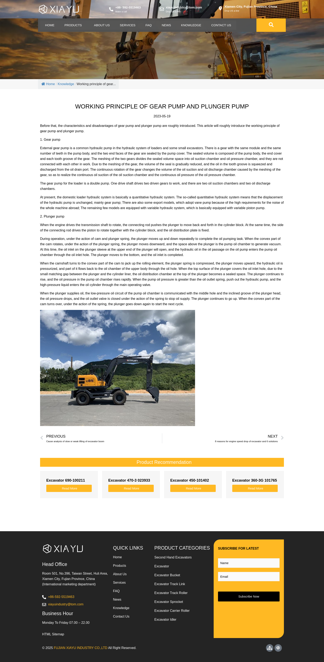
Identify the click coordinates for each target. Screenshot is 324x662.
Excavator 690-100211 (65, 480)
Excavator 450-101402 (189, 480)
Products (73, 25)
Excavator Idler (165, 619)
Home (50, 25)
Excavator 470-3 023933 (129, 480)
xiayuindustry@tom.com (184, 7)
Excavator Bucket (167, 575)
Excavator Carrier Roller (172, 610)
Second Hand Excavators (173, 557)
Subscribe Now (248, 596)
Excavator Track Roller (171, 593)
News (168, 25)
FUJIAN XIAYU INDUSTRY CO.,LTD (80, 648)
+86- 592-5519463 (128, 7)
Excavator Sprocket (168, 602)
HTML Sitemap (53, 634)
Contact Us (223, 25)
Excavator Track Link (169, 584)
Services (129, 25)
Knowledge (193, 25)
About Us (102, 25)
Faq (150, 25)
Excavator (161, 566)
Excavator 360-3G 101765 (254, 480)
